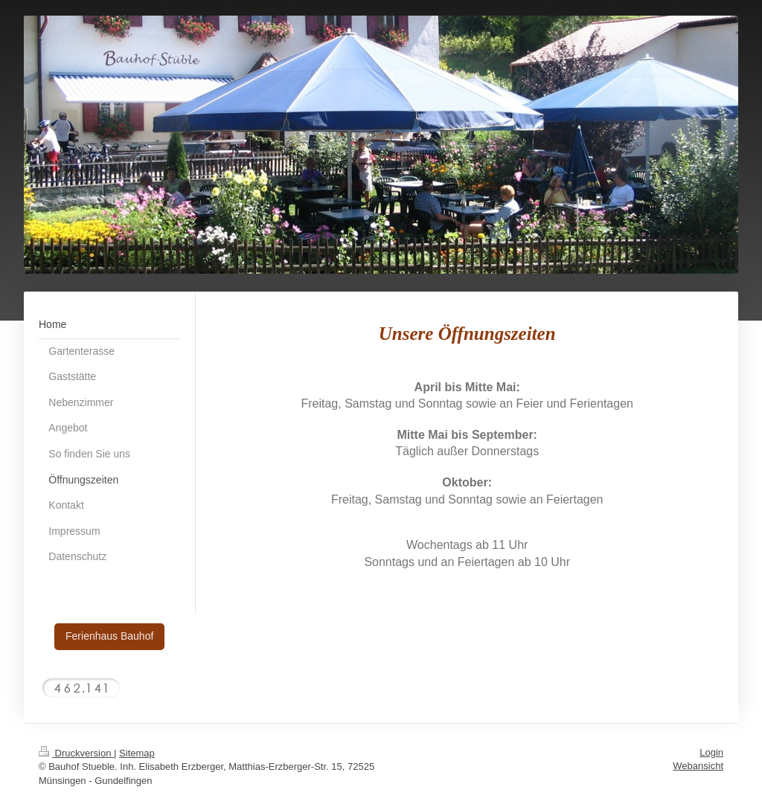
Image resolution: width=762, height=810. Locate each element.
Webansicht (698, 765)
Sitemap (137, 753)
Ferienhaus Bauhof (109, 636)
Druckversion (76, 753)
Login (711, 752)
